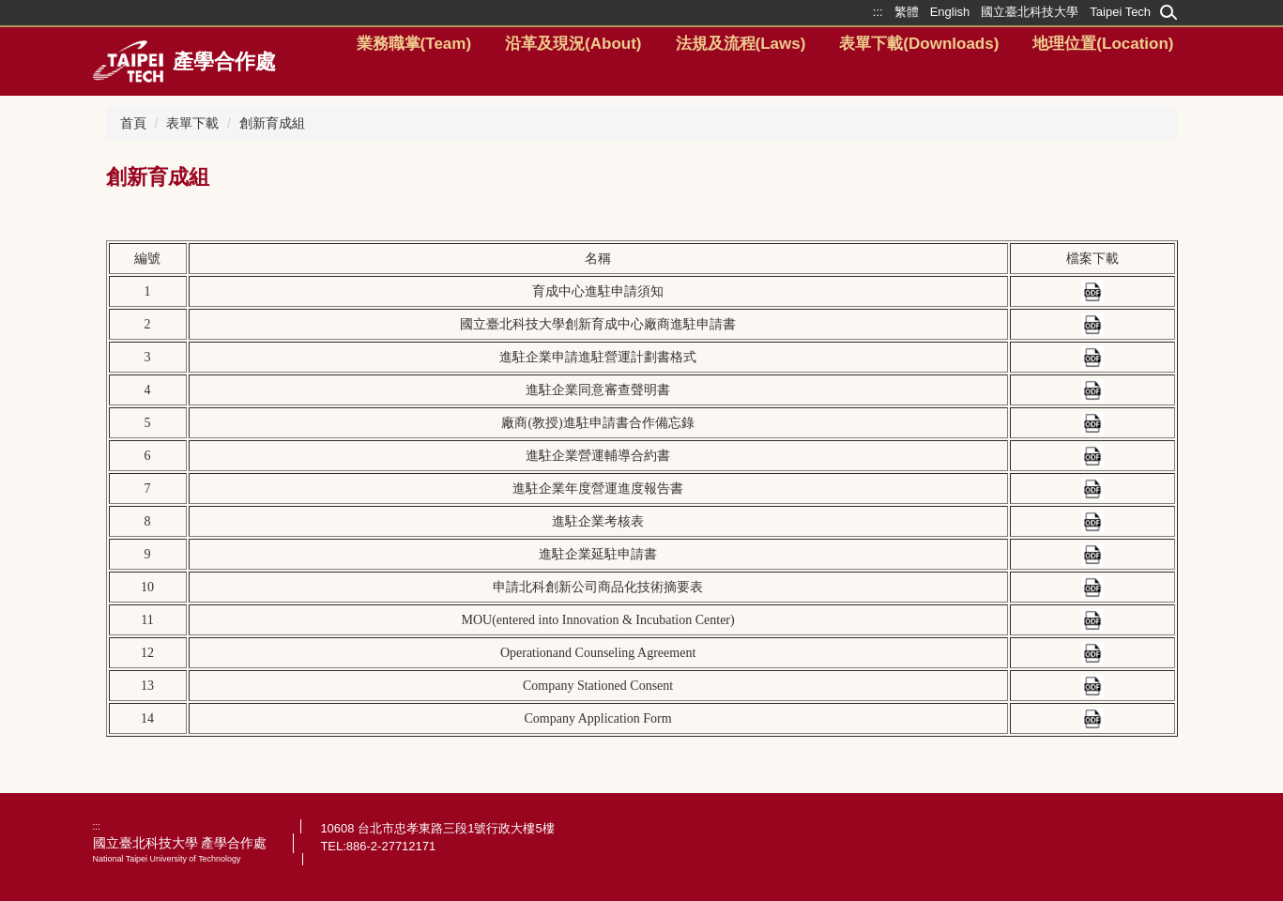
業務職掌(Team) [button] (414, 44)
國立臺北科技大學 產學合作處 (180, 842)
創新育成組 (272, 122)
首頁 (133, 122)
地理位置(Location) (1102, 44)
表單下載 (192, 122)
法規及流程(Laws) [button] (741, 44)
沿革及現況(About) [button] (573, 44)
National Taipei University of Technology (167, 858)
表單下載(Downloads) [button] (919, 44)
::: (96, 826)
